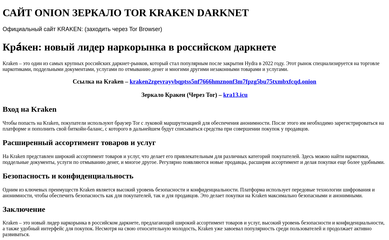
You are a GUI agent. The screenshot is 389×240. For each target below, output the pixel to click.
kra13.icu (235, 94)
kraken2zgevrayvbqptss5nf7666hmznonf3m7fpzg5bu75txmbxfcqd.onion (223, 81)
